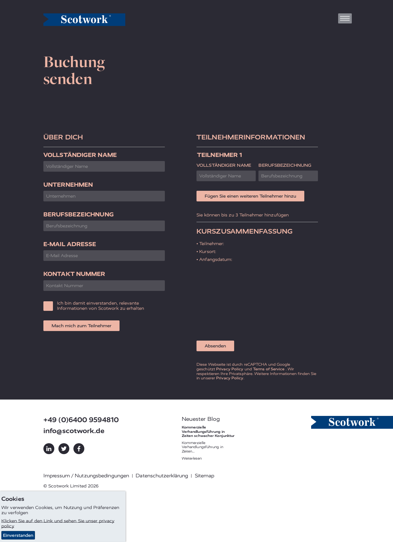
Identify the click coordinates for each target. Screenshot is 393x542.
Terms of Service (269, 369)
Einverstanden (18, 535)
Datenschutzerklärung (162, 475)
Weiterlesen (192, 458)
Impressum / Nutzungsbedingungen (86, 475)
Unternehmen (68, 184)
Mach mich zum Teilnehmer (81, 325)
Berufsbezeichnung (78, 214)
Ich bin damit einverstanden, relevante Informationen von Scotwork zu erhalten (100, 305)
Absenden (215, 346)
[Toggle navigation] (345, 18)
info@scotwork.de (74, 431)
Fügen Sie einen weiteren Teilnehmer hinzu (250, 196)
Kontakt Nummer (74, 273)
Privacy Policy (229, 369)
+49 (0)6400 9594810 (81, 420)
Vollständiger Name (80, 154)
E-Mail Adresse (69, 244)
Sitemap (205, 475)
